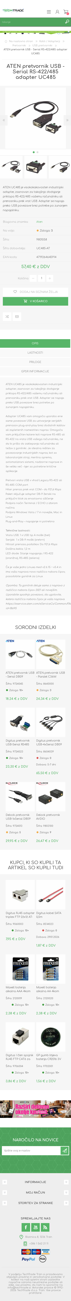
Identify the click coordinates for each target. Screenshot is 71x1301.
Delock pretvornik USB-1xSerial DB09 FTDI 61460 (18, 819)
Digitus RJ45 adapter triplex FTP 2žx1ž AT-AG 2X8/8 (20, 917)
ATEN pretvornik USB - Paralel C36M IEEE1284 (50, 676)
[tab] (35, 343)
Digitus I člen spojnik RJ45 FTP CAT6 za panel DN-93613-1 (19, 1059)
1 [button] (34, 152)
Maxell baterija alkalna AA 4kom (47, 989)
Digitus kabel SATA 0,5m (48, 915)
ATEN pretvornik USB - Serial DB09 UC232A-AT (20, 676)
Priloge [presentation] (35, 362)
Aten (39, 221)
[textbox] (31, 22)
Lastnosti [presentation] (35, 352)
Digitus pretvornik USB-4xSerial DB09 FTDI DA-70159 (49, 744)
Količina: (23, 278)
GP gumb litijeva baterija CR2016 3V (48, 1057)
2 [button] (37, 152)
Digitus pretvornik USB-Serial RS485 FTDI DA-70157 (18, 744)
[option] (35, 167)
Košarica (66, 12)
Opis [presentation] (35, 343)
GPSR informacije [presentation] (35, 371)
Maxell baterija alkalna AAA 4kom (18, 989)
